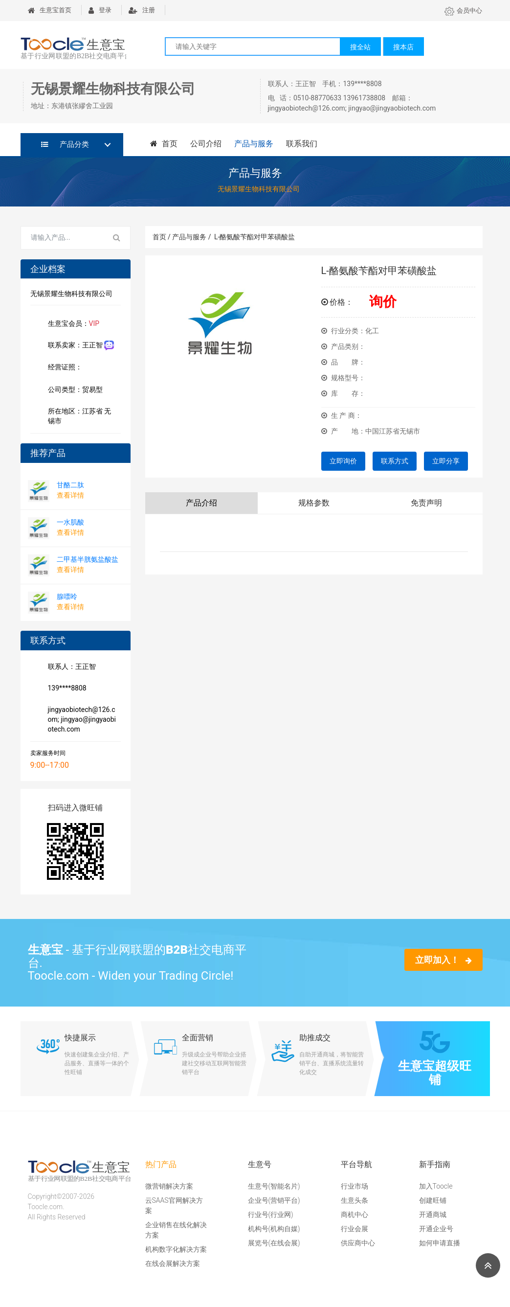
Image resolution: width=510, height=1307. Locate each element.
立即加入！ (443, 960)
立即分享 (446, 461)
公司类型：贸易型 (73, 390)
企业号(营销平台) (274, 1200)
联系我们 (301, 143)
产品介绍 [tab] (201, 502)
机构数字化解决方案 (176, 1249)
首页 (163, 143)
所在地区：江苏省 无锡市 (77, 416)
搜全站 (360, 47)
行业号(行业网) (270, 1214)
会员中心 (463, 10)
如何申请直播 (439, 1243)
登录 (100, 10)
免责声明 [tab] (426, 502)
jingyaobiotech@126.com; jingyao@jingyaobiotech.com (80, 719)
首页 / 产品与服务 (182, 237)
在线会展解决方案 (172, 1263)
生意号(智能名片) (274, 1186)
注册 (142, 10)
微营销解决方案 (169, 1186)
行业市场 (354, 1186)
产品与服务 (253, 143)
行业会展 (354, 1229)
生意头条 (354, 1200)
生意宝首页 (49, 10)
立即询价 (343, 461)
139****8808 (65, 689)
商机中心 (354, 1214)
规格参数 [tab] (314, 502)
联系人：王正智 (70, 667)
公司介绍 (205, 143)
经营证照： (70, 368)
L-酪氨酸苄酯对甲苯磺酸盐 (254, 237)
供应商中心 (358, 1243)
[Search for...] (62, 238)
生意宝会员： (72, 324)
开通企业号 (436, 1229)
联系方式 (394, 461)
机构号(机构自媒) (274, 1229)
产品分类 (65, 144)
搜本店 (403, 47)
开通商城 (432, 1214)
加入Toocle (436, 1186)
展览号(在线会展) (274, 1243)
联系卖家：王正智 (79, 346)
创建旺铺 (432, 1200)
